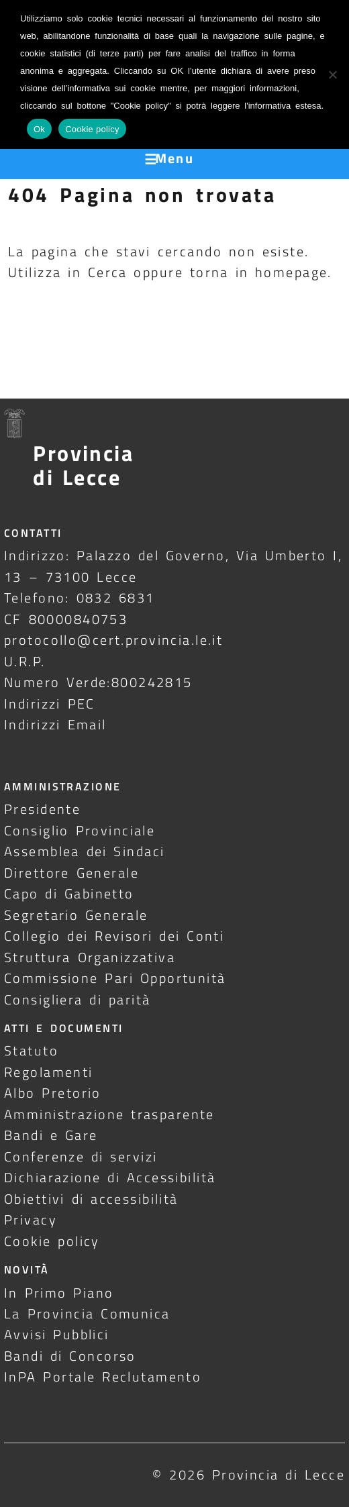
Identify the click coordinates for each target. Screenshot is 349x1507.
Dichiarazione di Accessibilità (109, 1177)
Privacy (30, 1219)
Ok (39, 129)
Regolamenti (48, 1071)
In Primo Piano (59, 1292)
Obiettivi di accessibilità (91, 1198)
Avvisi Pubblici (56, 1334)
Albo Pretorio (52, 1092)
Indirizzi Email (55, 724)
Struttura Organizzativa (89, 957)
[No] (332, 74)
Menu (175, 158)
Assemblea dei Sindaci (84, 851)
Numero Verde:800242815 (98, 682)
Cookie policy (52, 1241)
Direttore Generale (71, 872)
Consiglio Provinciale (79, 830)
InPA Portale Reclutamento (102, 1376)
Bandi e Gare (51, 1135)
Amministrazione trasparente (109, 1114)
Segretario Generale (76, 914)
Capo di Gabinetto (69, 893)
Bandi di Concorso (70, 1355)
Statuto (31, 1050)
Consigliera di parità (77, 999)
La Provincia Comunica (87, 1313)
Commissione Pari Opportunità (115, 978)
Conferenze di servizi (81, 1156)
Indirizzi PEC (49, 703)
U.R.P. (25, 661)
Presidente (42, 808)
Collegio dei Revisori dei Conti (114, 935)
